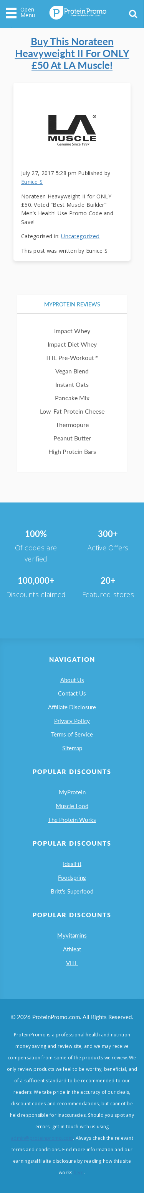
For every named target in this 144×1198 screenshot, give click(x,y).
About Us (72, 677)
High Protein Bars (72, 448)
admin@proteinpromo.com (42, 1143)
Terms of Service (72, 733)
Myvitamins (72, 939)
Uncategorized (80, 233)
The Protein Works (72, 821)
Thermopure (72, 421)
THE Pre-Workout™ (72, 354)
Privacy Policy (72, 719)
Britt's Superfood (72, 894)
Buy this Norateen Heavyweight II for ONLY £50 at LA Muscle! (72, 52)
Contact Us (72, 691)
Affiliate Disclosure (72, 705)
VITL (72, 967)
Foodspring (72, 880)
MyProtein (72, 792)
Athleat (72, 953)
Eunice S (32, 178)
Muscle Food (72, 807)
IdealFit (72, 865)
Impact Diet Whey (72, 341)
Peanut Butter (72, 435)
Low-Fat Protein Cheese (72, 408)
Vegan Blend (72, 368)
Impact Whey (72, 327)
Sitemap (72, 748)
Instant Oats (72, 381)
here (79, 1177)
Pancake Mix (72, 394)
